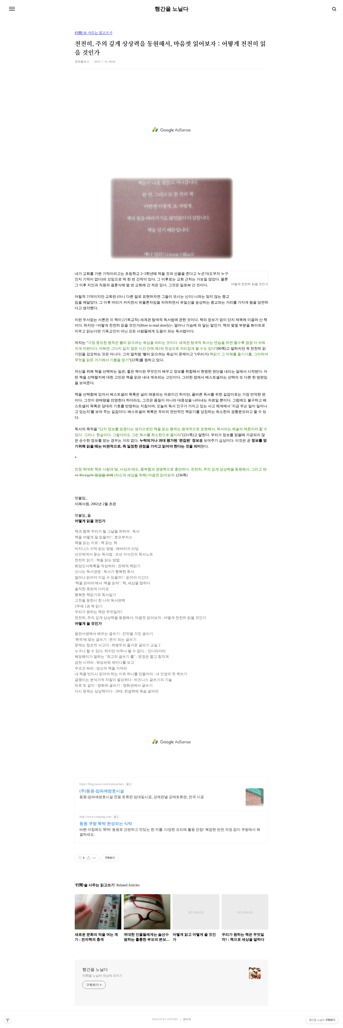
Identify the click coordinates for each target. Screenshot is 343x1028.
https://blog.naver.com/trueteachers (101, 784)
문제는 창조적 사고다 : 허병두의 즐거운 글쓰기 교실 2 (117, 645)
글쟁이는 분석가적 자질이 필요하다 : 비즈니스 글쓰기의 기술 (123, 680)
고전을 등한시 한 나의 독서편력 (100, 600)
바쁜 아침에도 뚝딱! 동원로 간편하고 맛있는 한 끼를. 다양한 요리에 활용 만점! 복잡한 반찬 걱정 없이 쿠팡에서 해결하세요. (169, 832)
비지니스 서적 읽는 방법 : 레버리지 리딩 (107, 549)
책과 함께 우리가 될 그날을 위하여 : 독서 (107, 531)
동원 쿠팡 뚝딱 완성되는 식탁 (105, 823)
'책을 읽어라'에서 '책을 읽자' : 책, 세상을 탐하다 (112, 583)
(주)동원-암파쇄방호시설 (101, 791)
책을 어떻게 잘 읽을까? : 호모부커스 (103, 537)
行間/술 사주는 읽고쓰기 (93, 33)
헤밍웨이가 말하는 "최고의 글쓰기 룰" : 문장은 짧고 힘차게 (122, 656)
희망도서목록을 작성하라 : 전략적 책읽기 (107, 566)
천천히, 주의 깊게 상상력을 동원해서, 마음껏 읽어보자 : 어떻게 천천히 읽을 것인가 (140, 618)
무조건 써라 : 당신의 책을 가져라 (101, 668)
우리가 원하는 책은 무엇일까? (98, 612)
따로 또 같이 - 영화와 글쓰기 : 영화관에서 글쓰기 (114, 685)
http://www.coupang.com (95, 816)
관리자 (187, 1019)
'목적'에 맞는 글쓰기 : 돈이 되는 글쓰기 (105, 639)
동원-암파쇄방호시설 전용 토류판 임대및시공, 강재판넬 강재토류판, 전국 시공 (141, 797)
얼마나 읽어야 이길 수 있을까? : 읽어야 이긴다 (112, 577)
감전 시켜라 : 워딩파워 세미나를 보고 (104, 662)
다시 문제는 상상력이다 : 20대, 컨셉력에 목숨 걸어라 (116, 691)
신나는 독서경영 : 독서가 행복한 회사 (104, 571)
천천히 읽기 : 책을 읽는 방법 (97, 560)
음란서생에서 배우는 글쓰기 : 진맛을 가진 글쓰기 (114, 634)
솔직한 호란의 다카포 (92, 589)
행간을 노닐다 (171, 9)
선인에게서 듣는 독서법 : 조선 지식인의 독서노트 (114, 554)
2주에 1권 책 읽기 (89, 606)
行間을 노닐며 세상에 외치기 (102, 975)
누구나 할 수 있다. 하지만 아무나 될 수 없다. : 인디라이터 (120, 651)
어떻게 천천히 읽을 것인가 (249, 284)
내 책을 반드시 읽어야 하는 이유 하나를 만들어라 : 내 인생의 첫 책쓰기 (131, 674)
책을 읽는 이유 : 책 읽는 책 (96, 543)
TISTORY (172, 1019)
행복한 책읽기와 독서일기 (95, 595)
